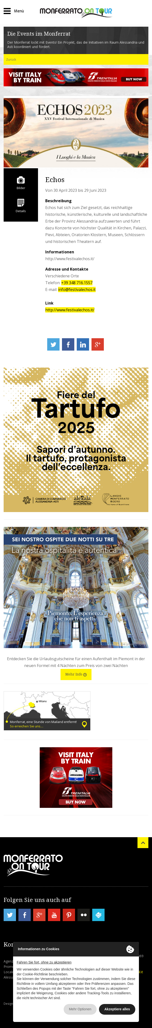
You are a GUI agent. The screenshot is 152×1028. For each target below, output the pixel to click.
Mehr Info (76, 674)
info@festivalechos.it (77, 289)
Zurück (11, 59)
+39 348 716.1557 (76, 282)
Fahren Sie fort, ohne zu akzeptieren (44, 962)
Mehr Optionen (80, 1009)
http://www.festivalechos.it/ (69, 310)
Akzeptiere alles (117, 1009)
